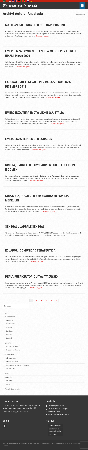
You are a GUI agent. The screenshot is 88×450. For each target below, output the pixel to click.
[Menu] (82, 5)
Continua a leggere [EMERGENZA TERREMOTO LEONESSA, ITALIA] (56, 124)
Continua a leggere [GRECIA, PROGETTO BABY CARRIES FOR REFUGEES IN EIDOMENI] (36, 180)
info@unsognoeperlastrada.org (58, 414)
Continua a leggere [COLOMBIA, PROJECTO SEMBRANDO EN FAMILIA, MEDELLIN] (48, 211)
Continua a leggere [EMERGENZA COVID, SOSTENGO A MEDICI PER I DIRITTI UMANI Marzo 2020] (23, 67)
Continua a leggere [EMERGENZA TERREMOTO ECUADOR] (39, 150)
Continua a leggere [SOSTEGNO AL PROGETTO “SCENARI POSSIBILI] (42, 36)
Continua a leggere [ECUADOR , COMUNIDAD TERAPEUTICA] (36, 261)
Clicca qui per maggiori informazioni (15, 411)
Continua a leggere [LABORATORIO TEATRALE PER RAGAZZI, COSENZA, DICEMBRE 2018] (53, 97)
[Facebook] (4, 426)
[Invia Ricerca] (4, 306)
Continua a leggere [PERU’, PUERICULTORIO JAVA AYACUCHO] (35, 287)
